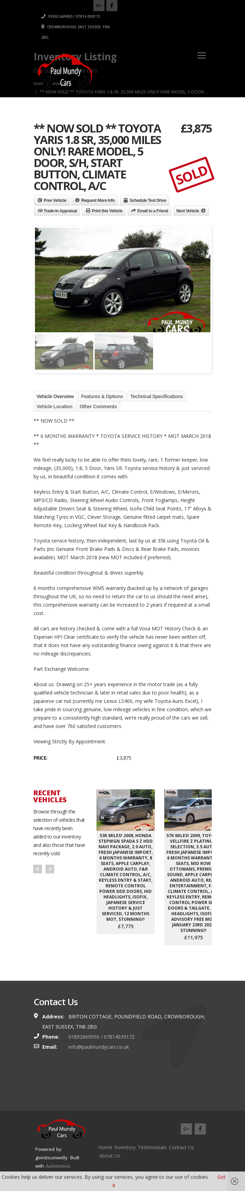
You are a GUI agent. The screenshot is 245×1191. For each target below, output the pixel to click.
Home (105, 1147)
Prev (37, 869)
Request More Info (98, 200)
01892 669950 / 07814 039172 (165, 16)
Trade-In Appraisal (60, 210)
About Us (109, 1155)
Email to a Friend (152, 210)
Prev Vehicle (55, 200)
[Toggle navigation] (201, 55)
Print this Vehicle (107, 210)
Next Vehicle (187, 210)
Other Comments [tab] (98, 406)
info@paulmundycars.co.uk (99, 1047)
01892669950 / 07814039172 (102, 1036)
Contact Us (181, 1147)
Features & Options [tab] (102, 396)
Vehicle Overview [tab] (55, 396)
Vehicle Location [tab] (54, 406)
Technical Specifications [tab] (156, 396)
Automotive (58, 1166)
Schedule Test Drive (148, 200)
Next (49, 869)
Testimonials (152, 1147)
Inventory (125, 1147)
